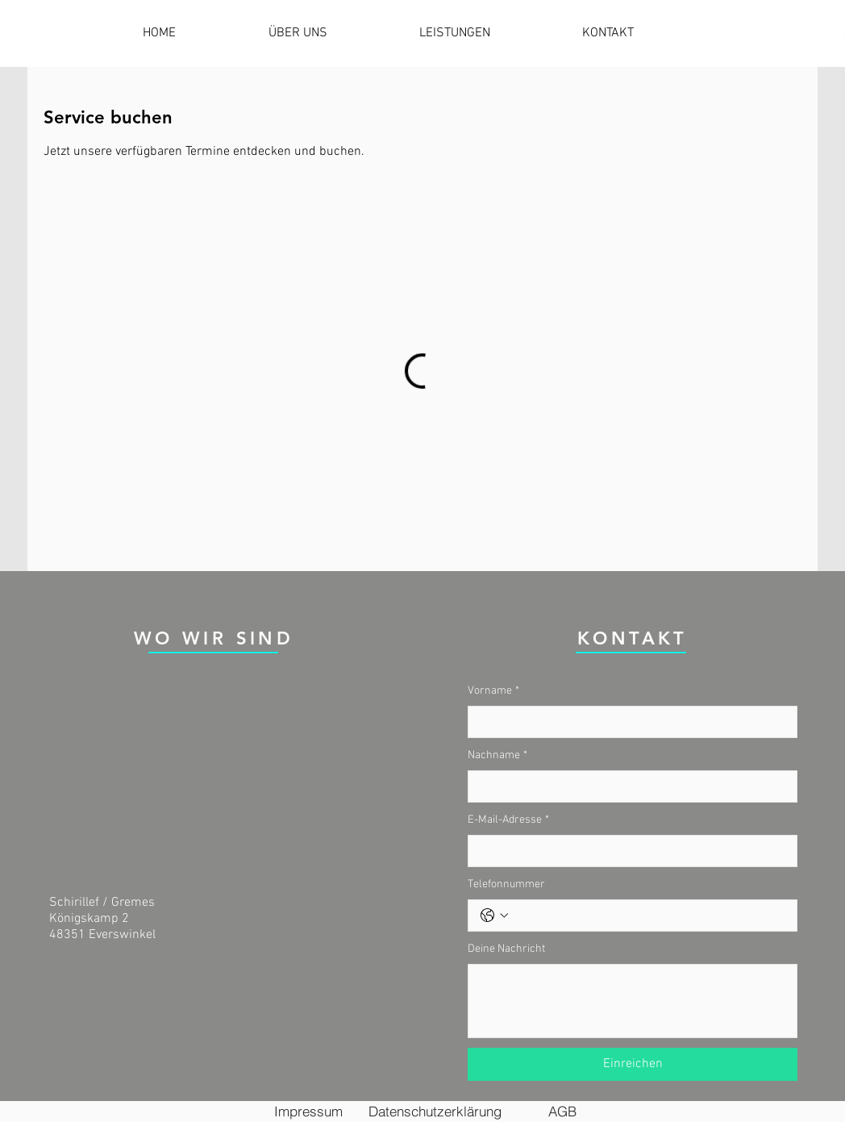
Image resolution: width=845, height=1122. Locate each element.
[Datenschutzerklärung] (435, 1111)
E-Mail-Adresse (508, 820)
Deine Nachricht (506, 949)
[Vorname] (627, 722)
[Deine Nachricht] (632, 1001)
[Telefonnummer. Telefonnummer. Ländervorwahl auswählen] (494, 915)
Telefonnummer (506, 884)
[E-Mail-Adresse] (627, 851)
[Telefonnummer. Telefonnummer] (648, 915)
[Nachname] (627, 786)
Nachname (497, 756)
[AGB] (562, 1111)
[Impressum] (308, 1111)
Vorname (493, 691)
